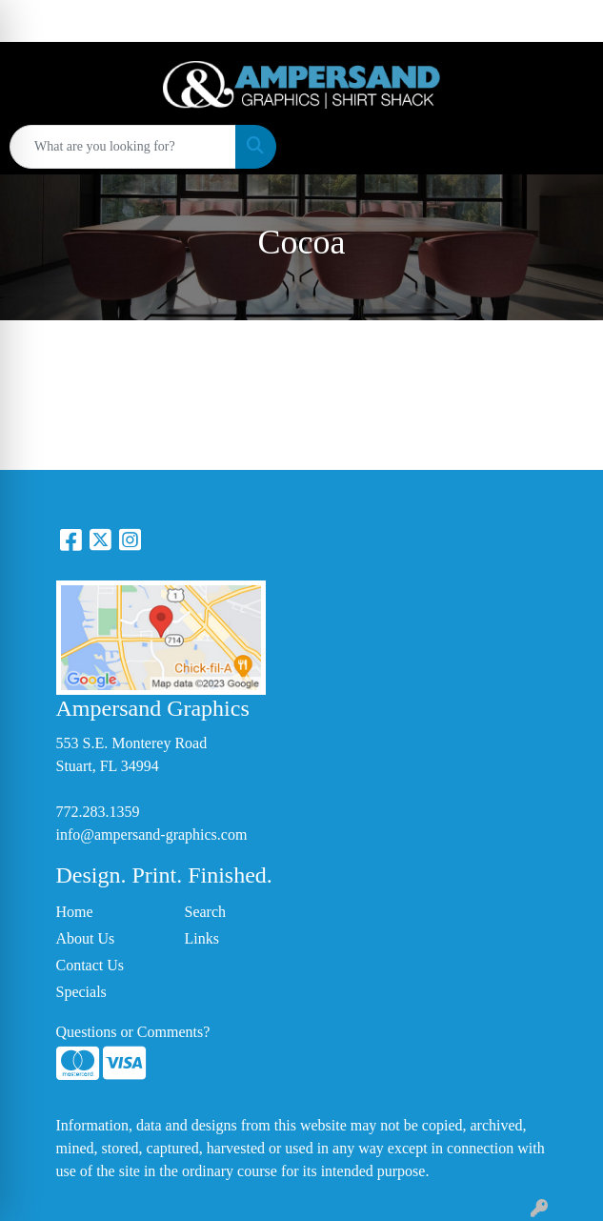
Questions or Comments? (133, 1032)
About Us (85, 938)
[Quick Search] (123, 147)
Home (74, 912)
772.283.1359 (98, 812)
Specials (81, 992)
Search (206, 912)
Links (202, 938)
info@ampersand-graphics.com (152, 834)
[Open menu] (565, 147)
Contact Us (90, 965)
